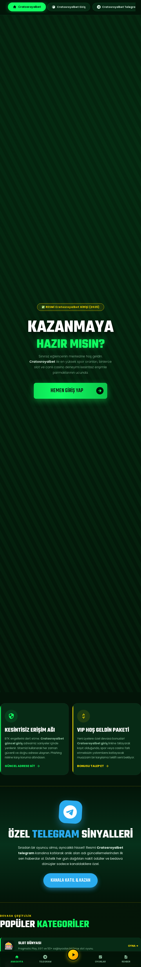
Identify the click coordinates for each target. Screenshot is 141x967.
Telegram (45, 959)
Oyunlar (100, 959)
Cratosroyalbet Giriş (69, 7)
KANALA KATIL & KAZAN (70, 880)
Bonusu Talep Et (93, 766)
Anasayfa (17, 959)
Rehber (126, 959)
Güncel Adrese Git (22, 766)
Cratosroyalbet (27, 7)
